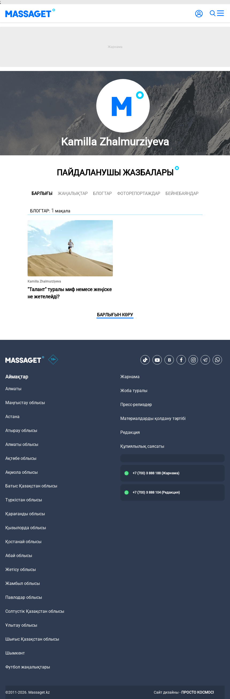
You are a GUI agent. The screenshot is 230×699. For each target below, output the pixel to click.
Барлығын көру (115, 314)
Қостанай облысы (23, 541)
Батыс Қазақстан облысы (31, 485)
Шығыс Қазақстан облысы (32, 639)
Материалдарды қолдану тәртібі (153, 418)
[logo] (30, 13)
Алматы (13, 388)
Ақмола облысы (21, 472)
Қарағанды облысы (25, 513)
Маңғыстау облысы (25, 402)
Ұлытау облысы (21, 625)
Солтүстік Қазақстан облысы (34, 611)
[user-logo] (199, 16)
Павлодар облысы (23, 597)
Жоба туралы (133, 390)
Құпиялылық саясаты (142, 446)
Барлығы (42, 193)
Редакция (130, 432)
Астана (12, 416)
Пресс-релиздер (136, 404)
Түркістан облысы (23, 499)
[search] (212, 13)
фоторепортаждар (138, 193)
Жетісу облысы (20, 569)
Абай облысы (18, 555)
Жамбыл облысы (22, 583)
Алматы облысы (21, 444)
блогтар (102, 193)
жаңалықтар (73, 193)
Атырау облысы (21, 430)
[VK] (169, 360)
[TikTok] (145, 360)
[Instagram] (193, 360)
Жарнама (130, 376)
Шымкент (15, 653)
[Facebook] (181, 360)
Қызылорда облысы (25, 527)
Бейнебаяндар (182, 193)
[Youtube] (157, 360)
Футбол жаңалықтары (27, 667)
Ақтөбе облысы (20, 458)
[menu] (220, 13)
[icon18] (53, 360)
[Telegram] (205, 360)
